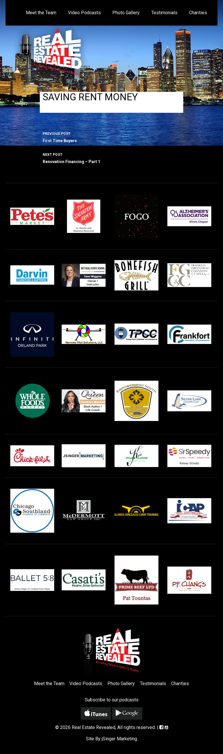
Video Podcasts (84, 12)
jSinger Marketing (119, 739)
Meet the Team (41, 12)
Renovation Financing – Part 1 (111, 157)
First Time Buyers (111, 136)
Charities (198, 12)
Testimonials (164, 12)
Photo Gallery (126, 12)
